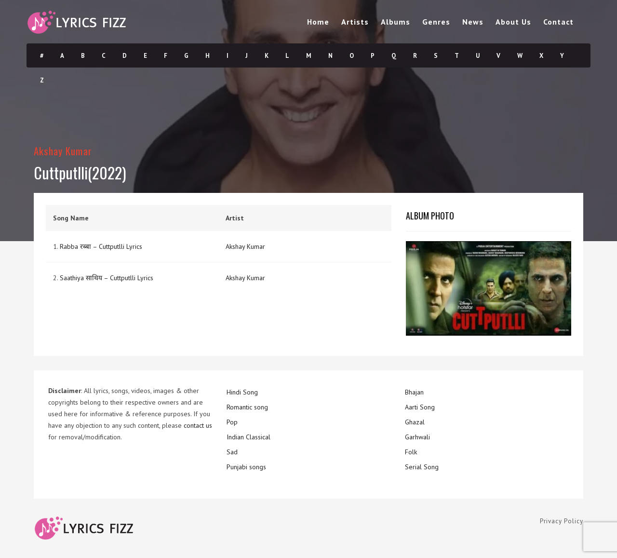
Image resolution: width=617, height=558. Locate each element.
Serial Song (422, 467)
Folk (411, 452)
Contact (558, 22)
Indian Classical (248, 437)
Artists (355, 22)
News (472, 22)
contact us (198, 425)
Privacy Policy (561, 521)
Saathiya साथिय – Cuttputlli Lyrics (106, 277)
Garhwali (417, 437)
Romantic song (247, 407)
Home (318, 22)
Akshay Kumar (63, 150)
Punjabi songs (246, 467)
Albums (395, 22)
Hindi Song (242, 392)
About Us (513, 22)
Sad (232, 452)
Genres (436, 22)
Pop (232, 422)
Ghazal (415, 422)
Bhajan (414, 392)
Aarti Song (420, 407)
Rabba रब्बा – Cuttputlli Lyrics (101, 246)
